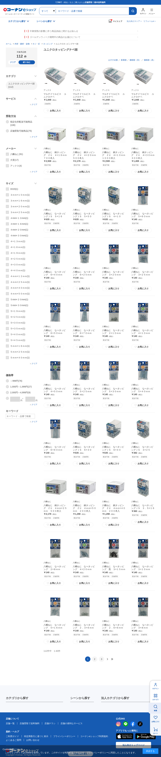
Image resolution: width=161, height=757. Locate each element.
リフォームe (148, 21)
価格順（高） (149, 60)
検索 (155, 710)
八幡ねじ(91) (16, 154)
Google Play (145, 736)
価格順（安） (135, 60)
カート (155, 733)
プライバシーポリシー (64, 736)
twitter (140, 723)
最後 (112, 659)
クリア (13, 62)
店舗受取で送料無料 (29, 723)
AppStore (124, 736)
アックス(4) (16, 166)
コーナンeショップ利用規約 (94, 736)
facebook (132, 723)
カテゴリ (155, 699)
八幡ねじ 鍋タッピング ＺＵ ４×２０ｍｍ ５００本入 (85, 155)
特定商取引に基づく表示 (36, 736)
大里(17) (14, 160)
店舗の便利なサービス (72, 723)
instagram (118, 723)
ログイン (155, 688)
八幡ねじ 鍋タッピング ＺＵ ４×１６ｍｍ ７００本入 (56, 155)
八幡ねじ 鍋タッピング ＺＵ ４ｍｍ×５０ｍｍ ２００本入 (84, 508)
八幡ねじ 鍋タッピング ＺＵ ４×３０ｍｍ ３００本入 (144, 155)
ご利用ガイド (12, 736)
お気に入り (54, 110)
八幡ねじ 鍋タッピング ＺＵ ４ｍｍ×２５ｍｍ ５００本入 (55, 508)
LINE (125, 723)
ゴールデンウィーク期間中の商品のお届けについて (51, 37)
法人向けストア (133, 21)
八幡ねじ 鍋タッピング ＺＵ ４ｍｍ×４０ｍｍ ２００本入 (113, 508)
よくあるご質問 (13, 740)
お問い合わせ (32, 740)
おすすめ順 (113, 60)
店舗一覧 (10, 723)
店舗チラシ (50, 723)
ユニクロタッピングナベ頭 (21, 85)
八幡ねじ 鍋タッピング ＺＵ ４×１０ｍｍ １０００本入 (115, 155)
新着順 (124, 60)
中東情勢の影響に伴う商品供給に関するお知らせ (50, 31)
